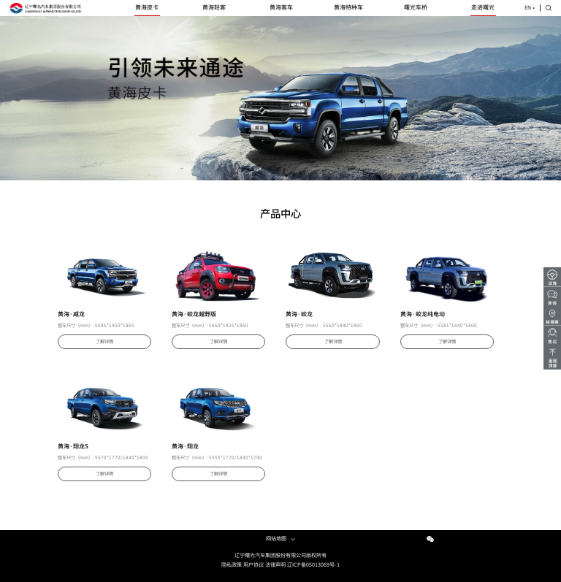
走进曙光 (483, 7)
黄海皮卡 (147, 7)
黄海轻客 (214, 7)
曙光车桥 (415, 7)
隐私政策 (231, 564)
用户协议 (253, 564)
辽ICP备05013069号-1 (313, 564)
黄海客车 (281, 7)
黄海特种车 (348, 7)
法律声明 (275, 564)
